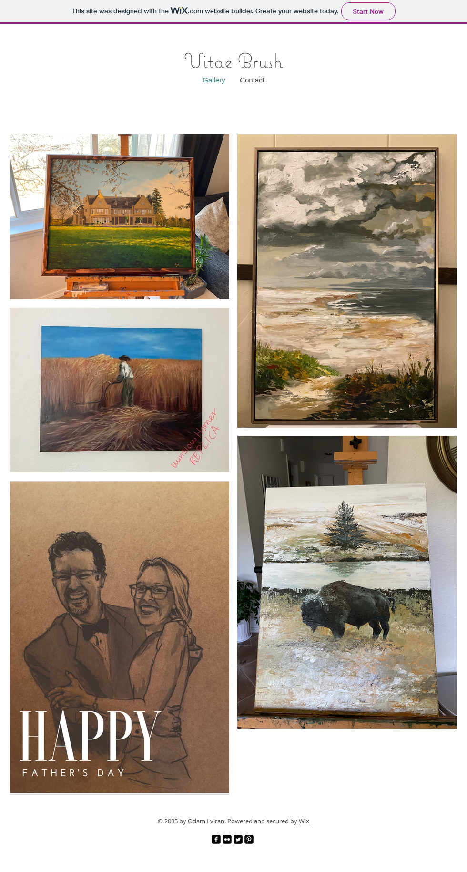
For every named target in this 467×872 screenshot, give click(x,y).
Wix (304, 821)
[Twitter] (238, 839)
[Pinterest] (249, 839)
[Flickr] (227, 839)
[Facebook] (216, 839)
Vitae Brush (233, 60)
